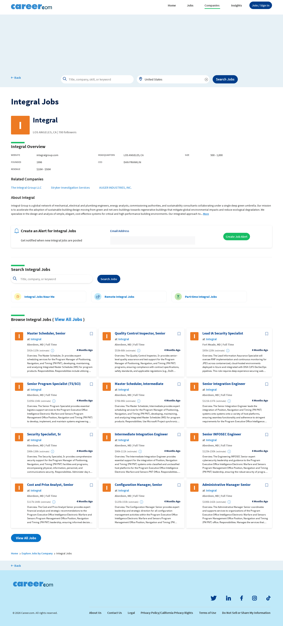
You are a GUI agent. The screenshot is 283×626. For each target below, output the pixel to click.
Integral (36, 339)
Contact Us (114, 613)
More (206, 214)
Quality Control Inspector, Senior (140, 333)
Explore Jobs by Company (37, 553)
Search (109, 279)
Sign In (260, 5)
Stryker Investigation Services (70, 187)
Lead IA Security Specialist (222, 333)
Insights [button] (236, 5)
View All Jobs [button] (26, 538)
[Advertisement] (141, 42)
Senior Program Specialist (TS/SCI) (54, 384)
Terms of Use (207, 613)
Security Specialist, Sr (44, 434)
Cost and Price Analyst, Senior (50, 485)
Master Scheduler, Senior (46, 333)
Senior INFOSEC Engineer (221, 434)
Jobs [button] (190, 5)
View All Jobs (68, 319)
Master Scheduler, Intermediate (139, 384)
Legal (131, 613)
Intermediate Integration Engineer (141, 434)
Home (172, 5)
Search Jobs (225, 79)
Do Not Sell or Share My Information (246, 613)
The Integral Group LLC (26, 187)
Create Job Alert (236, 237)
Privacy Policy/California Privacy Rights (167, 613)
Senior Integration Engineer (223, 384)
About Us (95, 613)
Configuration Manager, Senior (138, 485)
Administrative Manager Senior (226, 485)
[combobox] (173, 79)
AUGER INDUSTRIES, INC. (115, 187)
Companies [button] (212, 5)
